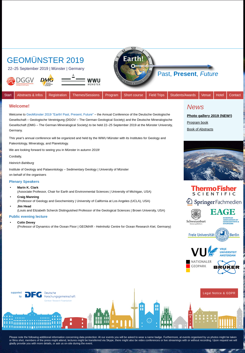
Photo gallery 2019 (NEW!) (209, 116)
